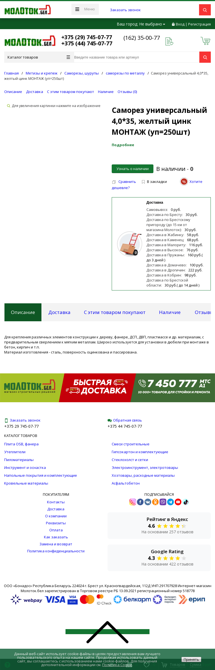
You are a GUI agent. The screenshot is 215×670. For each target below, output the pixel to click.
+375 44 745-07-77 (125, 426)
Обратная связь (125, 420)
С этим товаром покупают (70, 91)
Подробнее (123, 144)
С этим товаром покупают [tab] (115, 312)
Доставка (34, 91)
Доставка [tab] (59, 312)
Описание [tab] (23, 312)
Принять (191, 659)
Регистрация (199, 24)
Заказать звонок (125, 9)
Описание (13, 91)
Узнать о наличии (132, 168)
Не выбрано (152, 24)
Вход (180, 24)
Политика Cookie (117, 664)
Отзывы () (127, 91)
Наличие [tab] (170, 312)
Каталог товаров (39, 57)
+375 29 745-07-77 (21, 426)
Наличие (106, 91)
